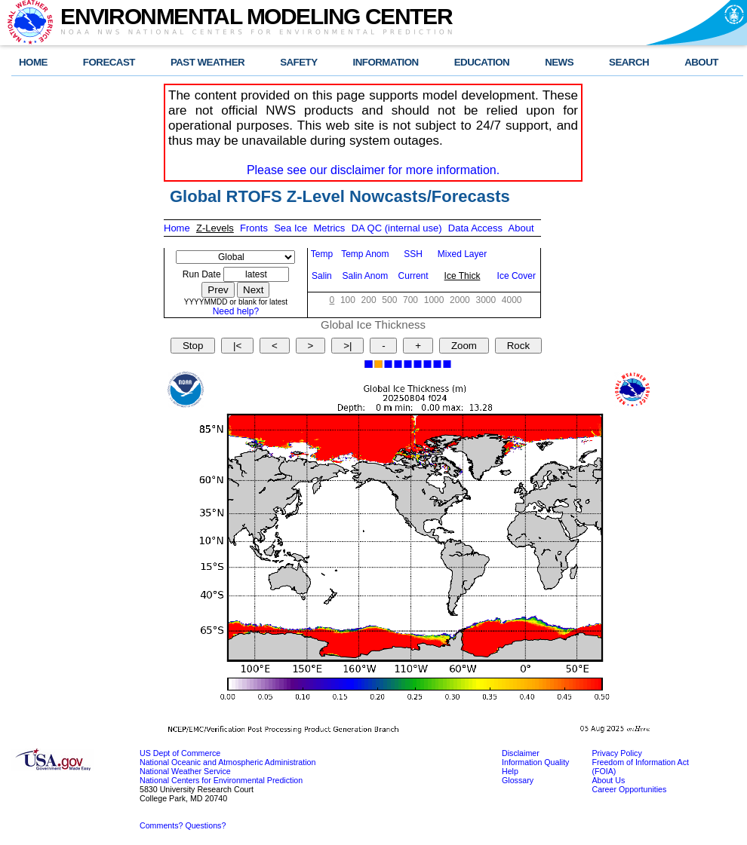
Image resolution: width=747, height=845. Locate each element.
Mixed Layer (462, 254)
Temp (322, 254)
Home (177, 228)
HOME (33, 62)
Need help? (236, 311)
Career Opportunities (629, 789)
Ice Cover (516, 276)
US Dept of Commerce (180, 753)
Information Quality (535, 762)
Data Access (475, 228)
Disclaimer (521, 753)
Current (413, 276)
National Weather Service (185, 771)
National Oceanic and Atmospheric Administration (227, 762)
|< (237, 345)
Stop (193, 345)
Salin (322, 276)
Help (510, 771)
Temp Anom (365, 254)
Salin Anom (366, 276)
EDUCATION (481, 62)
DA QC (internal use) (397, 228)
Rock (518, 345)
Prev (218, 289)
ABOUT (701, 62)
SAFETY (298, 62)
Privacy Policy (616, 753)
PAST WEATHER (207, 62)
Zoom (464, 345)
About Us (608, 780)
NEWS (559, 62)
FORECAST (109, 62)
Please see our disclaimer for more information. (373, 170)
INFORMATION (386, 62)
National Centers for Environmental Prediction (221, 780)
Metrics (329, 228)
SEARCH (629, 62)
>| (347, 345)
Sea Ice (290, 228)
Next (253, 289)
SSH (413, 254)
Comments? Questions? (183, 825)
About (521, 228)
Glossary (517, 780)
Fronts (254, 228)
